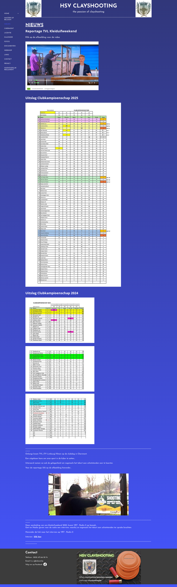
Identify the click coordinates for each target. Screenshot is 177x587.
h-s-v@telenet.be (37, 561)
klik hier (37, 537)
